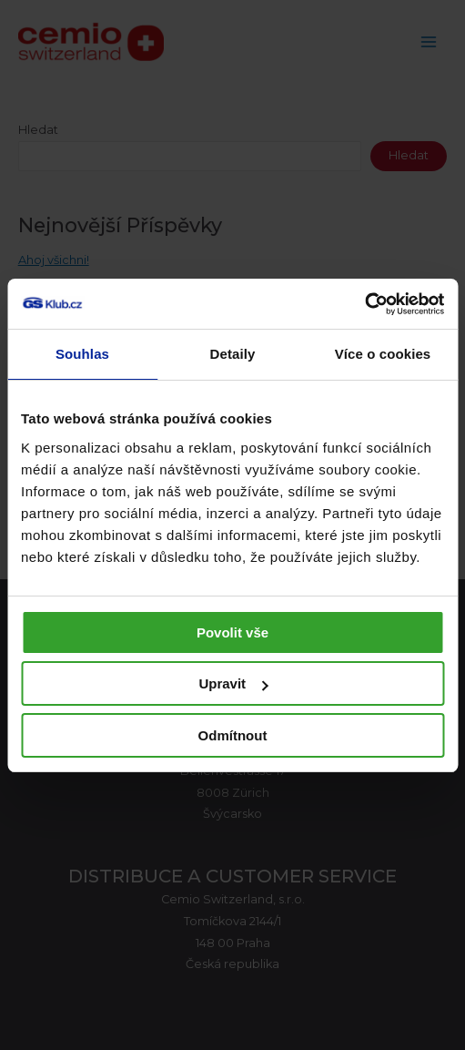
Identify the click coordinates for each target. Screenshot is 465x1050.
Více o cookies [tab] (383, 354)
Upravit (233, 683)
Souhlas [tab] (82, 354)
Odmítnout (233, 735)
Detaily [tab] (233, 354)
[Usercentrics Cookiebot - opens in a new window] (364, 304)
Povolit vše (232, 632)
